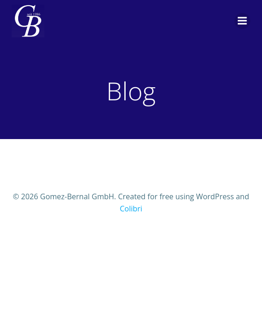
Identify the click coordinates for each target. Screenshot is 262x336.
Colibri (131, 208)
